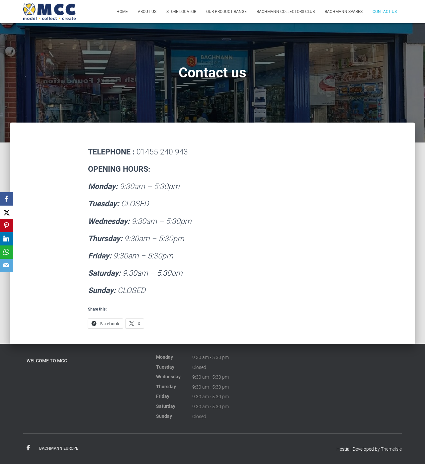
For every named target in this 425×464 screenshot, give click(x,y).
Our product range (226, 11)
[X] (6, 212)
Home (122, 11)
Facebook (28, 448)
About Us (147, 11)
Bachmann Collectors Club (286, 11)
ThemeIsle (391, 449)
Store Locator (181, 11)
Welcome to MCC (47, 360)
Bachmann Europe (58, 448)
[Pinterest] (6, 225)
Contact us (385, 11)
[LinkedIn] (6, 238)
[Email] (6, 265)
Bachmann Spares (344, 11)
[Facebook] (6, 199)
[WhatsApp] (6, 252)
